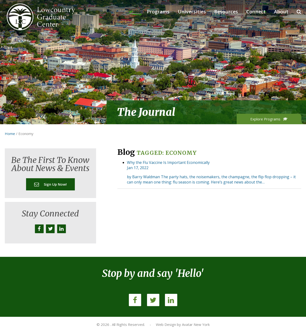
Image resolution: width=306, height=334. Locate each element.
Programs (158, 11)
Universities (192, 11)
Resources (226, 11)
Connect (256, 11)
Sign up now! (50, 184)
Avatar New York (196, 324)
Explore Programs (269, 119)
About (281, 11)
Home (10, 133)
